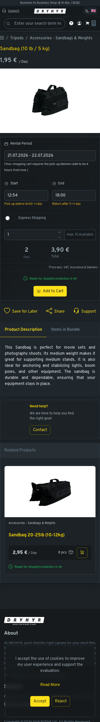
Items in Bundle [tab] (65, 330)
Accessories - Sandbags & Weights (32, 523)
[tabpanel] (50, 366)
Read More (50, 685)
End (58, 184)
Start (11, 184)
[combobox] (50, 155)
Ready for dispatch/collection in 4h (53, 278)
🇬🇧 (93, 11)
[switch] (9, 218)
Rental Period (18, 144)
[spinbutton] (34, 234)
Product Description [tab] (23, 330)
